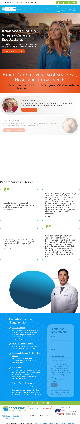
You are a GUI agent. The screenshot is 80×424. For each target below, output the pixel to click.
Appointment (14, 2)
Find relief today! (29, 110)
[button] (26, 9)
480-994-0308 (33, 408)
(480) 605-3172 (31, 2)
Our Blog (64, 9)
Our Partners (74, 9)
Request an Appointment (13, 51)
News (69, 9)
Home (19, 9)
